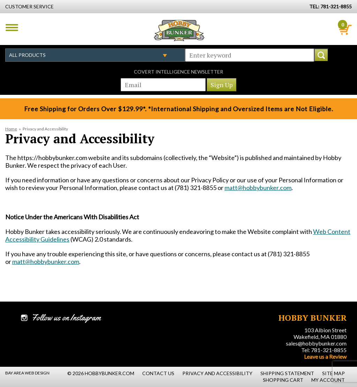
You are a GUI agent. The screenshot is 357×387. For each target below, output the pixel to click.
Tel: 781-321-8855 (324, 350)
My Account (328, 380)
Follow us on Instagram (66, 317)
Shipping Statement (287, 373)
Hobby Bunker (179, 30)
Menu (11, 27)
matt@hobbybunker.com (258, 187)
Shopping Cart (283, 380)
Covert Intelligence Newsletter (178, 72)
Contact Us (158, 373)
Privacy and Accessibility (217, 373)
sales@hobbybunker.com (316, 343)
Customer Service (29, 6)
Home (11, 128)
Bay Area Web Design (27, 372)
